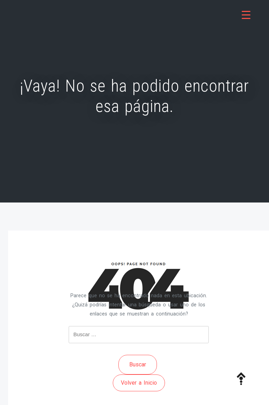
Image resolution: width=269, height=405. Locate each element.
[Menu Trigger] (246, 15)
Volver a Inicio (139, 382)
